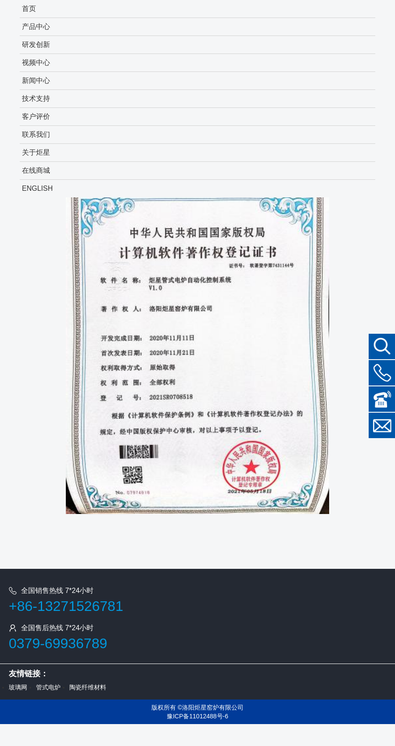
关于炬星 (36, 152)
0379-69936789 (58, 643)
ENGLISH (37, 188)
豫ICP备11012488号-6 (197, 716)
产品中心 (36, 26)
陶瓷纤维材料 (87, 687)
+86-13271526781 (66, 606)
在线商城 (36, 170)
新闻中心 (36, 80)
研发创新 (36, 44)
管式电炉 (48, 687)
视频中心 (36, 62)
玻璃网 (18, 687)
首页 (29, 8)
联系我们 (36, 134)
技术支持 (36, 98)
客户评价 (36, 116)
